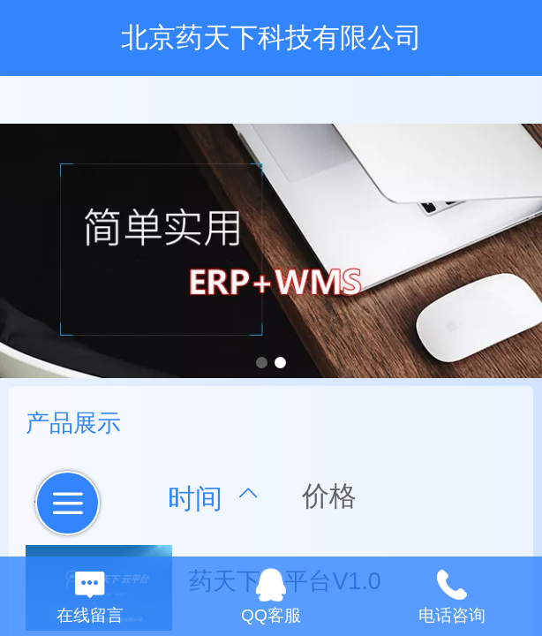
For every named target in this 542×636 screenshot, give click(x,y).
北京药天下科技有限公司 (271, 37)
